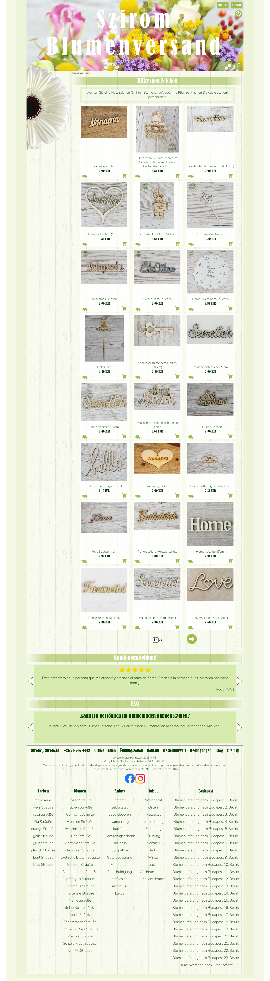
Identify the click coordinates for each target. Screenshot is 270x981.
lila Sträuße (43, 821)
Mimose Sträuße (80, 936)
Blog (219, 751)
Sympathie (119, 850)
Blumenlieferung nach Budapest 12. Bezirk (206, 878)
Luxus (119, 893)
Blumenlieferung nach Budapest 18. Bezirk (206, 921)
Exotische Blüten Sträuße (80, 857)
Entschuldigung (119, 871)
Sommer (153, 843)
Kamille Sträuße (80, 950)
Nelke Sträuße (80, 900)
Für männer (120, 864)
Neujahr (154, 864)
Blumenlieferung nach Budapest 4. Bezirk (206, 821)
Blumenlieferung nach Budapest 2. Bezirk (206, 807)
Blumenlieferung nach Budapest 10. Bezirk (206, 864)
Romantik (119, 800)
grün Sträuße (43, 843)
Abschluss (119, 886)
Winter (153, 857)
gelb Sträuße (43, 835)
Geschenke (44, 81)
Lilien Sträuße (80, 835)
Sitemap (233, 751)
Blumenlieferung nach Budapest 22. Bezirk (206, 950)
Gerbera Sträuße (80, 864)
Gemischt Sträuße (80, 814)
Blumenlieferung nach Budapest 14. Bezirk (206, 893)
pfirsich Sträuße (43, 850)
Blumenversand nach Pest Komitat (206, 965)
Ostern (153, 807)
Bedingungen (200, 751)
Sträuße (51, 90)
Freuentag (154, 828)
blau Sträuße (43, 864)
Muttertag (154, 814)
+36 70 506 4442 (77, 751)
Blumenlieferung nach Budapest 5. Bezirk (206, 828)
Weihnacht (153, 800)
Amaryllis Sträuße (80, 878)
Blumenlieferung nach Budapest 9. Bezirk (206, 857)
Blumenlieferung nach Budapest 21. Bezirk (206, 943)
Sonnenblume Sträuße (80, 871)
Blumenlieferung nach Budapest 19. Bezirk (206, 929)
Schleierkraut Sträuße (80, 943)
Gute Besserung (119, 857)
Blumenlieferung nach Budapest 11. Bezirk (206, 871)
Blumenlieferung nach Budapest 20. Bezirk (206, 936)
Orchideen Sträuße (80, 850)
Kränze (52, 118)
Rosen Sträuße (79, 800)
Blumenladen (50, 130)
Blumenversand (81, 73)
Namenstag (120, 821)
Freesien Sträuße (80, 821)
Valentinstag (154, 821)
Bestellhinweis (174, 751)
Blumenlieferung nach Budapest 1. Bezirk (206, 800)
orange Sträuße (43, 828)
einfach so (119, 878)
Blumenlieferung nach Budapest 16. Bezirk (206, 907)
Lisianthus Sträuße (79, 886)
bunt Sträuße (43, 857)
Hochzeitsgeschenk (120, 835)
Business (120, 843)
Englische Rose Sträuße (79, 929)
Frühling (153, 835)
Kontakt (153, 751)
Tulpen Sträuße (80, 807)
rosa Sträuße (43, 814)
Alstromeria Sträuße (80, 843)
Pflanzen (57, 98)
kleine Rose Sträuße (80, 907)
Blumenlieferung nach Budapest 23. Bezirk (206, 957)
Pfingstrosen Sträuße (79, 921)
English (222, 5)
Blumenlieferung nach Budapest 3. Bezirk (206, 814)
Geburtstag (120, 807)
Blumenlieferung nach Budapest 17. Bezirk (206, 914)
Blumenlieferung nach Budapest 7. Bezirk (206, 843)
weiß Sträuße (43, 807)
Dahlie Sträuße (80, 914)
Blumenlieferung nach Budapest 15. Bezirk (206, 900)
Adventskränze (153, 878)
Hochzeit (57, 108)
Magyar (236, 5)
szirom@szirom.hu (45, 751)
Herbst (153, 850)
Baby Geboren (119, 814)
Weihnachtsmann (154, 871)
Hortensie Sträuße (80, 893)
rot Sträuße (43, 800)
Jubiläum (119, 828)
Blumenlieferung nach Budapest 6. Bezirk (206, 835)
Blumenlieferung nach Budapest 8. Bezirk (206, 850)
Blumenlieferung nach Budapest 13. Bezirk (206, 886)
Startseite (36, 78)
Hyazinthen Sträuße (79, 828)
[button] (239, 681)
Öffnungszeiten (131, 751)
